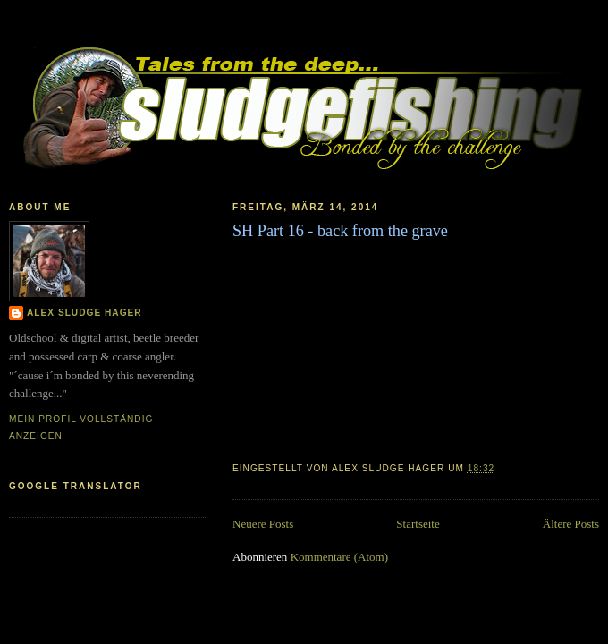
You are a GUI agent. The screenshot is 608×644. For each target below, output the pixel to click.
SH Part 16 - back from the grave (340, 231)
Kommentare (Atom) (339, 557)
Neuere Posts (262, 523)
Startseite (417, 523)
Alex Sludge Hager (84, 313)
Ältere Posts (571, 523)
